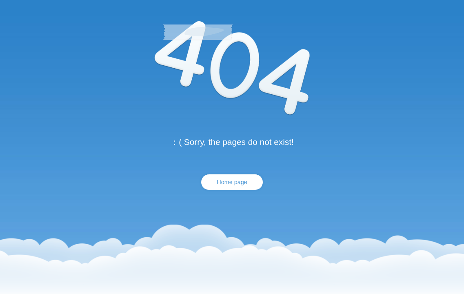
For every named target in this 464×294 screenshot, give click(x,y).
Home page (232, 182)
